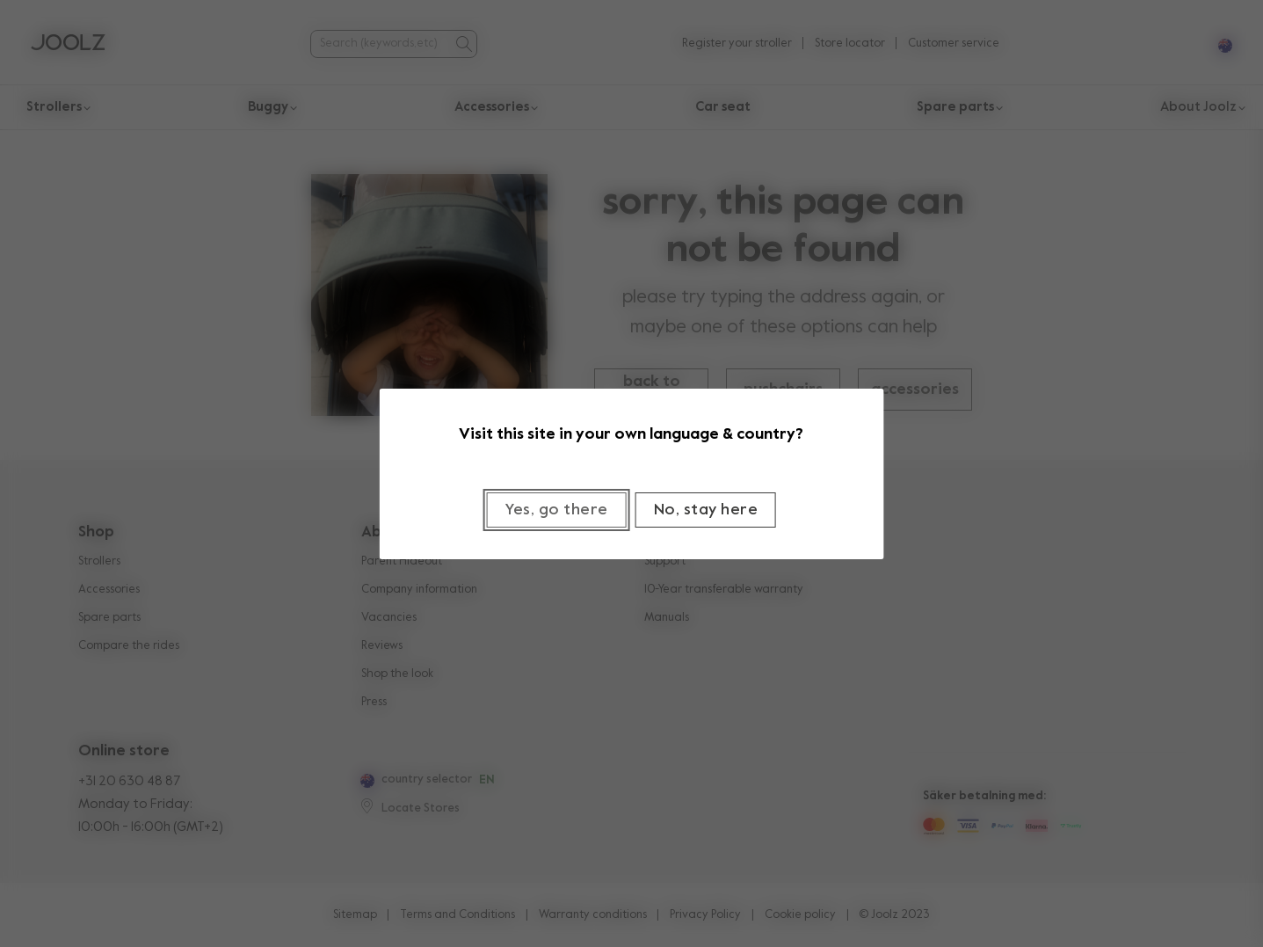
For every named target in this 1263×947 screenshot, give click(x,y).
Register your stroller (737, 43)
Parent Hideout (401, 561)
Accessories (109, 589)
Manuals (666, 617)
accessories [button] (915, 389)
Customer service (953, 43)
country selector (426, 779)
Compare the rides (128, 646)
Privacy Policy (705, 915)
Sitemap (355, 915)
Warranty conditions (593, 915)
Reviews (382, 646)
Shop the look (397, 674)
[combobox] (380, 43)
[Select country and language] (1218, 43)
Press (374, 702)
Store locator (850, 43)
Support (665, 561)
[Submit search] (463, 44)
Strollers (99, 561)
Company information (419, 589)
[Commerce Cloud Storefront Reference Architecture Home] (68, 44)
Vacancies (389, 617)
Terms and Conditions (457, 915)
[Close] (706, 510)
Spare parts (109, 617)
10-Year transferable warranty (723, 589)
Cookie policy (800, 915)
